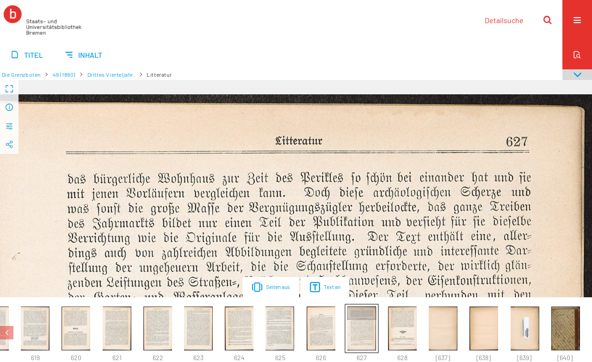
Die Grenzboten (21, 74)
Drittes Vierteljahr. (111, 74)
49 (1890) (64, 74)
